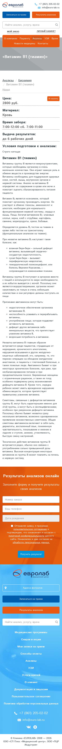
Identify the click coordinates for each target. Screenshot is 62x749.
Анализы (37, 38)
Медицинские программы (31, 632)
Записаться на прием (16, 14)
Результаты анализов (46, 14)
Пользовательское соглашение (31, 696)
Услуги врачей (31, 675)
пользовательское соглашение (30, 529)
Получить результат (31, 554)
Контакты (43, 43)
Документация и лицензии (31, 689)
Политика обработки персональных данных (31, 704)
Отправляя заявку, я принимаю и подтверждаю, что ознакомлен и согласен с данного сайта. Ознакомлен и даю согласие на (31, 534)
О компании (10, 38)
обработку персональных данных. (31, 542)
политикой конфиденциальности (26, 536)
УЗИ (46, 38)
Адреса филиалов (32, 588)
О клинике (31, 682)
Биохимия (25, 81)
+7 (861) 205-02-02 (49, 4)
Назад (6, 90)
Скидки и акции (31, 639)
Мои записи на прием (31, 647)
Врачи (55, 38)
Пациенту (25, 38)
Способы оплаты (31, 654)
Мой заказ (13, 31)
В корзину (53, 98)
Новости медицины (24, 43)
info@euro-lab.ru (51, 7)
